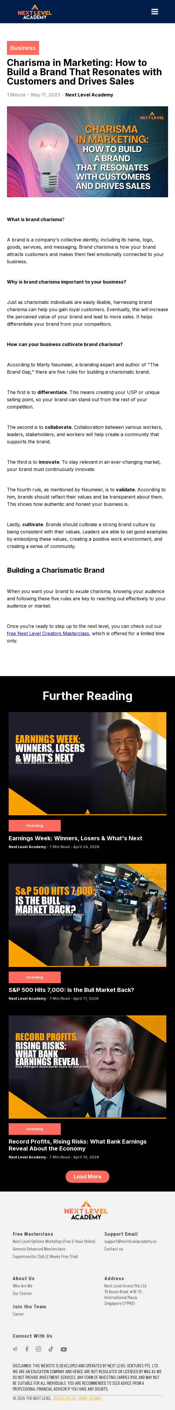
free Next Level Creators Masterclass (48, 633)
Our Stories (22, 1293)
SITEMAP (95, 1398)
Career (18, 1314)
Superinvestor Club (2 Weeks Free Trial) (45, 1256)
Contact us (113, 1249)
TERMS (82, 1398)
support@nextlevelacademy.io (130, 1241)
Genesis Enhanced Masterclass (39, 1249)
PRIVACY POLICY (64, 1398)
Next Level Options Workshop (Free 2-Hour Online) (54, 1241)
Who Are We (22, 1286)
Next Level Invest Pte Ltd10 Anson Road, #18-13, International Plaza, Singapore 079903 (125, 1294)
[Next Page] (87, 1177)
